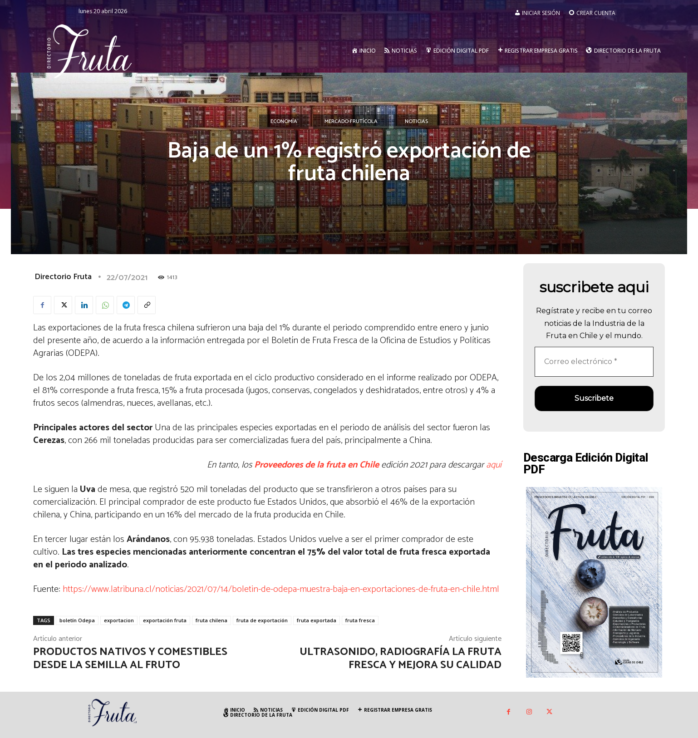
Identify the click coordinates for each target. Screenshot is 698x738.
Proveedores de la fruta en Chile (316, 465)
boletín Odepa (77, 620)
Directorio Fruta (63, 277)
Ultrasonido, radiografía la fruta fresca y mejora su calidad (400, 658)
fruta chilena (211, 620)
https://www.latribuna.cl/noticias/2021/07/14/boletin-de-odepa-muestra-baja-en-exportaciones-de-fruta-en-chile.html (281, 589)
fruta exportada (316, 620)
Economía (284, 121)
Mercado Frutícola (351, 121)
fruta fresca (360, 620)
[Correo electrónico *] (594, 362)
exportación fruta (165, 620)
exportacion (119, 620)
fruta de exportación (262, 620)
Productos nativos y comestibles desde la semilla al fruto (130, 658)
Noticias (416, 121)
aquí (492, 465)
